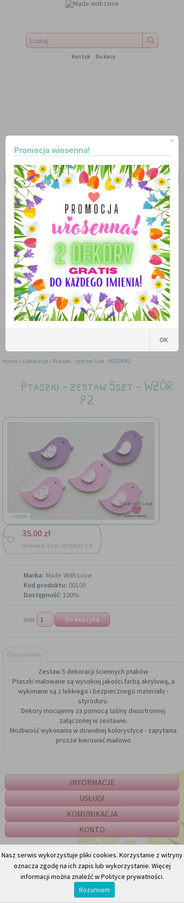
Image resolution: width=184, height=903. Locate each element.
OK (163, 340)
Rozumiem (94, 889)
